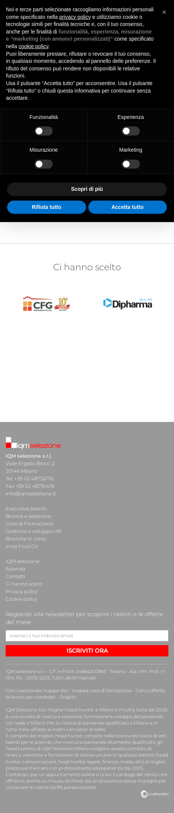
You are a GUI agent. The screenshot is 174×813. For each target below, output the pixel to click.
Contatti (15, 576)
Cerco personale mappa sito (37, 690)
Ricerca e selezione (28, 516)
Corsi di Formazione (29, 524)
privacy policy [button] (75, 17)
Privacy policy (22, 591)
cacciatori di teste (86, 729)
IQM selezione (22, 561)
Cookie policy (21, 599)
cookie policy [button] (33, 46)
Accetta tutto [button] (127, 207)
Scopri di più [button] (87, 189)
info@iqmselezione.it (31, 493)
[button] (164, 12)
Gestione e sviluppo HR (33, 531)
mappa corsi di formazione (102, 690)
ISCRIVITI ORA (87, 650)
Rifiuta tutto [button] (46, 207)
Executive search (26, 508)
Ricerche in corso (26, 539)
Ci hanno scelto (24, 584)
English (68, 697)
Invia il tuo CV (22, 546)
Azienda (16, 569)
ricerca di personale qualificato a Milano (104, 723)
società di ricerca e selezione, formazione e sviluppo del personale (91, 716)
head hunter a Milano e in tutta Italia (106, 710)
